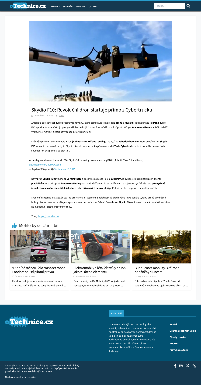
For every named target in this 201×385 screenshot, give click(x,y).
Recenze (81, 6)
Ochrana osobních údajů (183, 330)
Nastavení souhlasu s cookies (20, 377)
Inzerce (173, 343)
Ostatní (93, 6)
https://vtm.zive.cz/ (48, 216)
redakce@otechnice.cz (41, 371)
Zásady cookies (178, 337)
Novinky (55, 6)
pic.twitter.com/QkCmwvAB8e (45, 164)
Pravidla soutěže (179, 349)
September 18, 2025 (64, 169)
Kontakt (174, 324)
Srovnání (68, 6)
